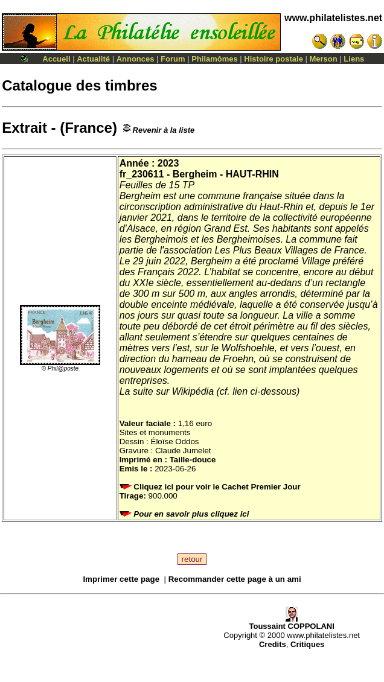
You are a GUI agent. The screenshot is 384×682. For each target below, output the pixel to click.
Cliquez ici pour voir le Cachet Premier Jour (211, 486)
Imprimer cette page (121, 579)
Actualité (93, 58)
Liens (354, 58)
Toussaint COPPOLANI (291, 622)
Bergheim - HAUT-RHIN (226, 174)
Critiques (307, 644)
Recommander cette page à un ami (234, 579)
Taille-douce (193, 459)
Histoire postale (273, 58)
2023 (168, 163)
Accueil (56, 58)
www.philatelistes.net (333, 18)
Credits (272, 644)
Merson (324, 58)
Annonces (136, 58)
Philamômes (214, 58)
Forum (173, 58)
